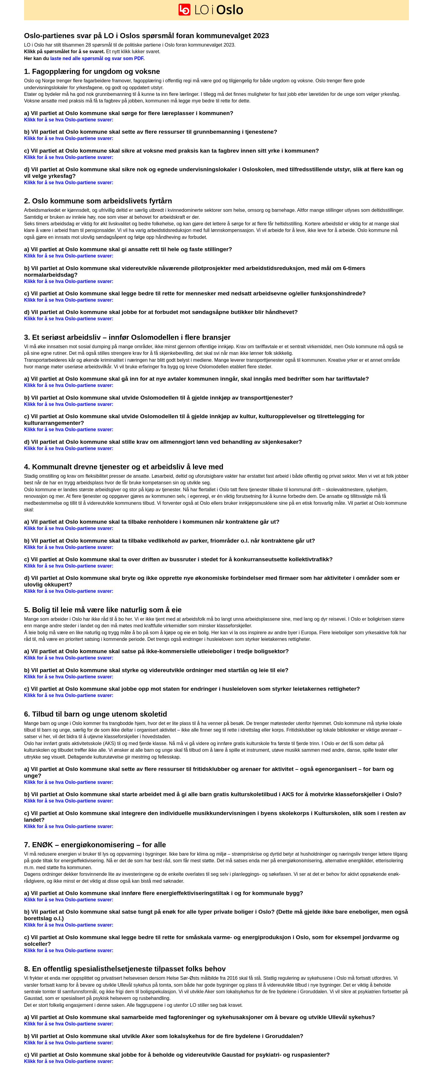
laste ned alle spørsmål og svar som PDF (96, 58)
